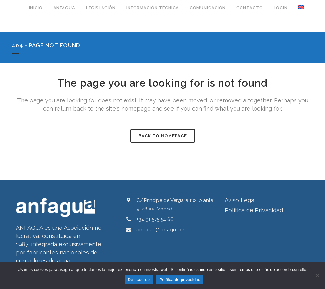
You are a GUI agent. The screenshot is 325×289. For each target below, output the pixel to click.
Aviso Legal (240, 200)
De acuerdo (139, 279)
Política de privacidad (179, 279)
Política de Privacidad (254, 210)
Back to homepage (162, 135)
